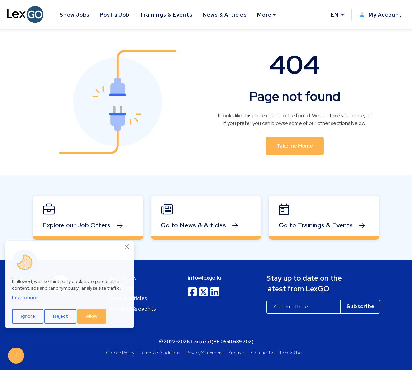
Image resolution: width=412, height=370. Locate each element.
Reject (60, 316)
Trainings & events (132, 308)
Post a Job (114, 15)
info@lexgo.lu (204, 278)
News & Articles (225, 15)
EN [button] (335, 15)
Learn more (25, 298)
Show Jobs (75, 15)
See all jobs (123, 278)
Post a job (121, 288)
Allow (92, 316)
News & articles (128, 298)
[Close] (127, 247)
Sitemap (237, 352)
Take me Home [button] (294, 146)
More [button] (264, 15)
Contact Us (262, 352)
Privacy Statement (204, 352)
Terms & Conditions (160, 352)
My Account (381, 15)
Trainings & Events (166, 15)
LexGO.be (291, 352)
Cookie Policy (120, 352)
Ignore (28, 316)
